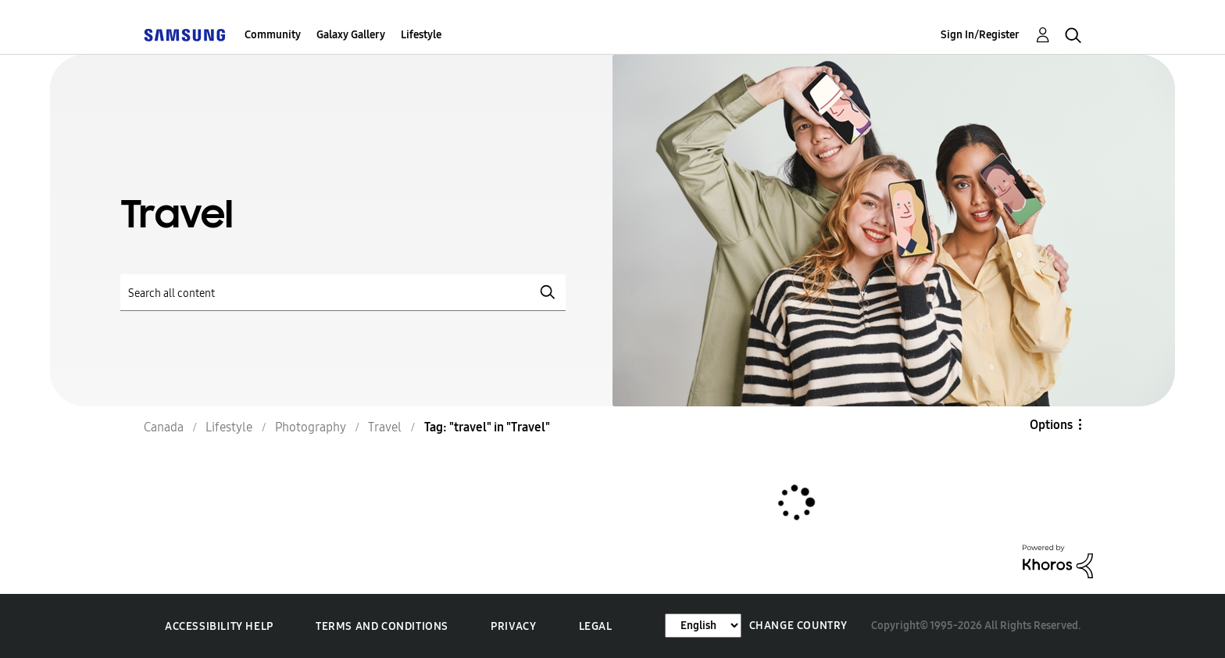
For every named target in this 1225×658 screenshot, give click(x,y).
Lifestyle (421, 34)
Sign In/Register (980, 34)
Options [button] (1051, 424)
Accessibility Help (219, 626)
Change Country (798, 625)
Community (273, 34)
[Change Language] (703, 625)
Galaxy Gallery (350, 34)
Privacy (513, 626)
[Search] (343, 292)
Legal (595, 626)
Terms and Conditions (382, 626)
